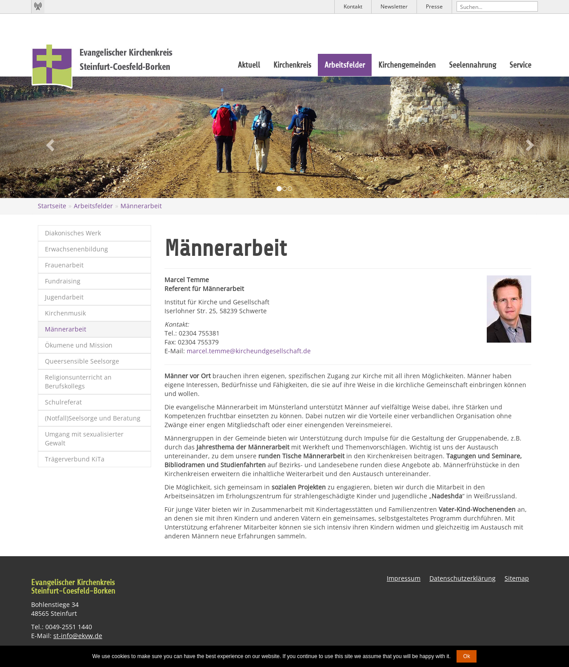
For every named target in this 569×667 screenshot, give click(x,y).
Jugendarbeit (64, 297)
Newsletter (394, 6)
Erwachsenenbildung (76, 249)
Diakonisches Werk (73, 233)
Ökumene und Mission (78, 345)
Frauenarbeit (64, 265)
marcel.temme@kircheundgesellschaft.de (249, 350)
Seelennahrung (472, 65)
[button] (42, 137)
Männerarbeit (141, 206)
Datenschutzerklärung (462, 578)
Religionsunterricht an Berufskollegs (78, 381)
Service (520, 65)
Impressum (404, 578)
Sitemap (517, 578)
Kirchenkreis (292, 65)
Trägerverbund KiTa (74, 459)
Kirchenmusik (65, 313)
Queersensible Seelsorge (82, 361)
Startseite (52, 206)
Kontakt (353, 6)
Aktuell (249, 65)
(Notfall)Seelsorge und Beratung (92, 418)
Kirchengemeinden (407, 65)
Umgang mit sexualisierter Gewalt (84, 438)
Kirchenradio (37, 6)
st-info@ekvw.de (77, 635)
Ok (466, 656)
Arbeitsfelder (345, 65)
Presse (434, 6)
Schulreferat (63, 402)
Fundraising (62, 281)
